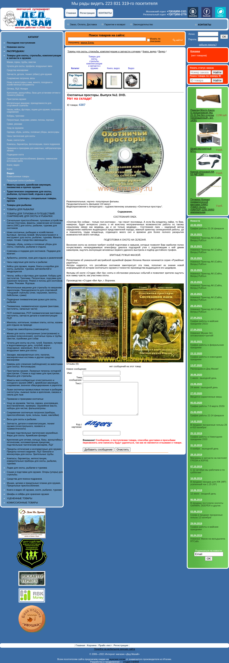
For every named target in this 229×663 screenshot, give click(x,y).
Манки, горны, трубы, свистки (21, 62)
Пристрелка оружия (16, 99)
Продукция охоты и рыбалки (21, 180)
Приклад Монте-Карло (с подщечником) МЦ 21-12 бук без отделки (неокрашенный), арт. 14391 (202, 115)
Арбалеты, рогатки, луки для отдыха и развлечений (34, 257)
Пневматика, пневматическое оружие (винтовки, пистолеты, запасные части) (33, 307)
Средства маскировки (17, 70)
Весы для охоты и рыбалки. (22, 419)
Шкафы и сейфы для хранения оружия (28, 494)
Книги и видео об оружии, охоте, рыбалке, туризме (34, 490)
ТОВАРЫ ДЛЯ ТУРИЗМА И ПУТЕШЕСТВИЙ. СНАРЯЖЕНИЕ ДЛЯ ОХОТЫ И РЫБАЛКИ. (31, 214)
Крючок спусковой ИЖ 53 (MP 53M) (202, 173)
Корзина (92, 645)
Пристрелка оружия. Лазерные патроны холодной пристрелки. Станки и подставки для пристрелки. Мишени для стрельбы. (34, 373)
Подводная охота (15, 154)
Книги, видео (13, 165)
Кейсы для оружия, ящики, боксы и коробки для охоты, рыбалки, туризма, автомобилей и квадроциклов (33, 269)
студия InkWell (131, 661)
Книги (9, 169)
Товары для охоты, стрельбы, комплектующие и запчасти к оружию (104, 51)
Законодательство (143, 24)
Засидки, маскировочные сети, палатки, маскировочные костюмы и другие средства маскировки (30, 357)
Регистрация (87, 13)
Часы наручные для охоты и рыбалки (27, 262)
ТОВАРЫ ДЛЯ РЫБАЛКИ (20, 209)
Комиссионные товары (18, 176)
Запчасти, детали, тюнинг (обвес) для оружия (29, 74)
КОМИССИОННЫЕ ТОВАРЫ (22, 502)
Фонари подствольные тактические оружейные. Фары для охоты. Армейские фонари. (32, 434)
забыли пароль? (207, 44)
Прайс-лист (105, 645)
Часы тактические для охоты (21, 136)
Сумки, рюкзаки (14, 124)
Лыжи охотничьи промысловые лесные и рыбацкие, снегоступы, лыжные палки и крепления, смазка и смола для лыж (35, 392)
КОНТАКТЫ (105, 13)
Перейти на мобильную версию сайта (114, 649)
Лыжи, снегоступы (16, 140)
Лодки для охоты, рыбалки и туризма (27, 467)
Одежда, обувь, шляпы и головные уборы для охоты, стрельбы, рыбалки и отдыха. (32, 245)
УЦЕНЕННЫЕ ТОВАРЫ (19, 498)
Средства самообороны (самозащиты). (28, 329)
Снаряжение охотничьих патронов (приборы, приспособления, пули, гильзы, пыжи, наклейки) (33, 413)
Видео (161, 51)
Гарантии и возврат (114, 24)
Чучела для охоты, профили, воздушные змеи (29, 66)
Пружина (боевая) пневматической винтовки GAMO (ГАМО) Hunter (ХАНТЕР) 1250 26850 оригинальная (202, 205)
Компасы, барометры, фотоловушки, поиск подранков (33, 144)
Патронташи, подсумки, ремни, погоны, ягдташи (30, 120)
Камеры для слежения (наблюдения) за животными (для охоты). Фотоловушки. (35, 365)
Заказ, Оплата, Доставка (83, 24)
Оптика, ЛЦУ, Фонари (17, 89)
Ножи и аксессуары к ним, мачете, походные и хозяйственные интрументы (29, 83)
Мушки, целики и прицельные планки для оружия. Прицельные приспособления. (34, 484)
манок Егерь (87, 42)
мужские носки (117, 659)
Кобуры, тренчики (15, 116)
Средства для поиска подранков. (24, 478)
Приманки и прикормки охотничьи (25, 399)
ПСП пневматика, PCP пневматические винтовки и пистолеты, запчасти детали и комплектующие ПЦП (34, 315)
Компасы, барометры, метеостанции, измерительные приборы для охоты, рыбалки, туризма (32, 461)
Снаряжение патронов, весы (21, 78)
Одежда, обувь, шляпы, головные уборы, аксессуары (33, 132)
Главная (71, 13)
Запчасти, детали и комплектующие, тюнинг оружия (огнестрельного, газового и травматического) (31, 426)
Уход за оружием (15, 128)
